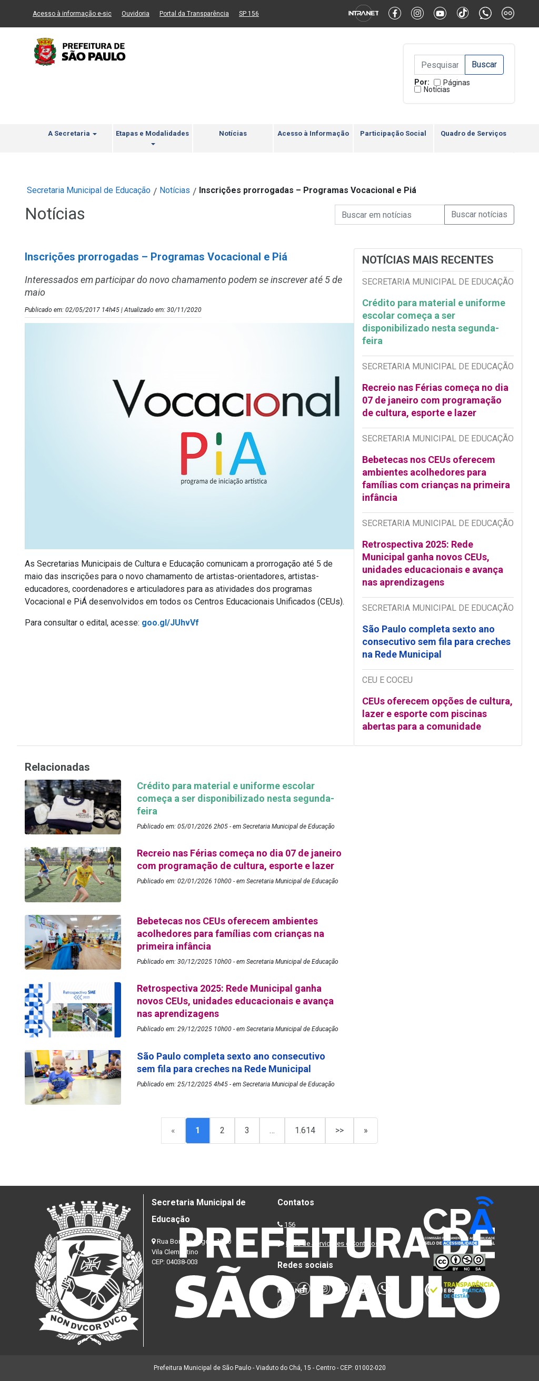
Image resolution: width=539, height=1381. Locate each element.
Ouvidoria (135, 13)
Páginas (456, 82)
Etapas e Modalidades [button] (152, 137)
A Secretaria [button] (72, 133)
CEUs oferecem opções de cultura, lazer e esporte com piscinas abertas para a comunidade (437, 713)
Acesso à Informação (313, 133)
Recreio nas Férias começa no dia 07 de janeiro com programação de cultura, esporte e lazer (435, 400)
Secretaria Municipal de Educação (89, 190)
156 (289, 1224)
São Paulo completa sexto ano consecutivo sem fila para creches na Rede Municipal (436, 641)
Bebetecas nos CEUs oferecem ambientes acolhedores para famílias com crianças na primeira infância (436, 478)
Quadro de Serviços (473, 133)
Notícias (437, 89)
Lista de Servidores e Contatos (332, 1243)
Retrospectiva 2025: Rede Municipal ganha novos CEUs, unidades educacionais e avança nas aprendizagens (432, 563)
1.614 (305, 1130)
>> (339, 1130)
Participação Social (393, 133)
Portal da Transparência (194, 13)
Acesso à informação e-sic (72, 13)
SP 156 (249, 13)
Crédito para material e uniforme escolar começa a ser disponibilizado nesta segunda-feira (433, 321)
